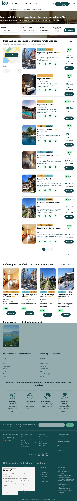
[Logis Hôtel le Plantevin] (29, 160)
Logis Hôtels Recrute (44, 448)
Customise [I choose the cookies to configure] (10, 493)
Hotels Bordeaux (44, 481)
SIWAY (53, 499)
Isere (4, 376)
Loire (4, 358)
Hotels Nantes (43, 470)
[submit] (70, 425)
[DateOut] (33, 30)
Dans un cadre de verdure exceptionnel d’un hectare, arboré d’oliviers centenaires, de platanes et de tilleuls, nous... (50, 135)
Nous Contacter (43, 443)
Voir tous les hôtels (67, 255)
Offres (26, 4)
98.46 (69, 234)
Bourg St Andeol (44, 368)
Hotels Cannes (43, 479)
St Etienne (42, 358)
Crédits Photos (60, 450)
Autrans (42, 376)
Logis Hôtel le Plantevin (47, 155)
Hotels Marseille (43, 472)
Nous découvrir (40, 4)
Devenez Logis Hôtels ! (44, 436)
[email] (51, 425)
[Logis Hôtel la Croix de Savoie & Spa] (66, 278)
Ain (4, 363)
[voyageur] (44, 30)
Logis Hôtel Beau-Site (46, 105)
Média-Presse (42, 441)
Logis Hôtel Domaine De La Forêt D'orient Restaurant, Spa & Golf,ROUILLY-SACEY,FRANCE (66, 479)
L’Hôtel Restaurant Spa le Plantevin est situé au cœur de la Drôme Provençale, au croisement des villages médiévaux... (49, 161)
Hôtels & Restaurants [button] (17, 4)
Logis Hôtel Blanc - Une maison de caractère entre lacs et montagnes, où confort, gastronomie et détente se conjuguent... (49, 85)
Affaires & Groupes (43, 445)
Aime (41, 371)
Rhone (4, 373)
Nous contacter (25, 446)
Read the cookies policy (8, 487)
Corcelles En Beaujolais (45, 373)
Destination (4, 27)
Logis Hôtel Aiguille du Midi (48, 53)
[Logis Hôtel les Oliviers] (29, 135)
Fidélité (32, 4)
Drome (4, 361)
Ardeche (5, 368)
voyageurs (41, 27)
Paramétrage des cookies (63, 441)
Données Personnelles (62, 439)
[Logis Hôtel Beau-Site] (29, 109)
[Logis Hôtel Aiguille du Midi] (29, 58)
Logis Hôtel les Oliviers (47, 129)
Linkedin (47, 454)
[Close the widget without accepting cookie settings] (9, 468)
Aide (58, 445)
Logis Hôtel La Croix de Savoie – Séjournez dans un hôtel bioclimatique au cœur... (65, 305)
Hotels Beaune (43, 476)
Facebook (39, 454)
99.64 (69, 183)
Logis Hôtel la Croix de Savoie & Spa (65, 296)
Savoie (4, 371)
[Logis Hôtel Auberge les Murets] (29, 208)
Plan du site (60, 448)
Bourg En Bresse (44, 363)
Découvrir (69, 68)
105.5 (69, 160)
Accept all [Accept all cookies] (26, 493)
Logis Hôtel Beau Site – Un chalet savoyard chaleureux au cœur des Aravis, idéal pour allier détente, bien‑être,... (48, 111)
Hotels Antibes (43, 474)
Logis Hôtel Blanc (45, 79)
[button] (3, 498)
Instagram (43, 454)
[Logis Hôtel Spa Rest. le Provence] (29, 234)
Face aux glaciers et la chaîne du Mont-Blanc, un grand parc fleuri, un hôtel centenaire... (28, 303)
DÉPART (30, 27)
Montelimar (42, 361)
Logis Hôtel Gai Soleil (46, 179)
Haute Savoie (6, 366)
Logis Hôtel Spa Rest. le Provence (10, 296)
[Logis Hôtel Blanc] (29, 84)
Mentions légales (61, 436)
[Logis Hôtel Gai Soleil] (29, 184)
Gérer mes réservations (27, 436)
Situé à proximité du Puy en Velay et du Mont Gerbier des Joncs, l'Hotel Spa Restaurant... (11, 303)
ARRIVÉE (22, 27)
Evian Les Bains (43, 366)
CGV (58, 443)
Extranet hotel (42, 439)
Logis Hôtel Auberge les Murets (47, 296)
